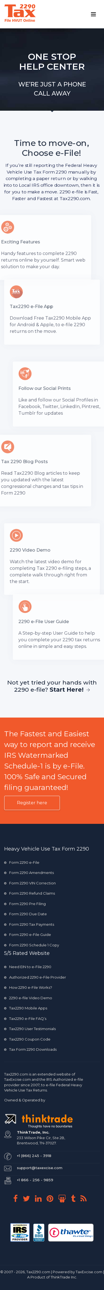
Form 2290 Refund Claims (29, 893)
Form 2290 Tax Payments (29, 924)
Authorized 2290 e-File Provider (35, 977)
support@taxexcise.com (39, 1168)
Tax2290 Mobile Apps (25, 1008)
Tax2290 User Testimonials (30, 1028)
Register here (32, 802)
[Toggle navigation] (93, 14)
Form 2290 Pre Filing (25, 903)
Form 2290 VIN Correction (30, 883)
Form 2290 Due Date (25, 914)
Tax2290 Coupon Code (27, 1039)
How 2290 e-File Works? (28, 987)
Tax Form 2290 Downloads (30, 1049)
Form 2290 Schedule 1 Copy (31, 945)
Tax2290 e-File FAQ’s (25, 1018)
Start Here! (70, 689)
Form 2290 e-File (21, 862)
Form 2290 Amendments (29, 872)
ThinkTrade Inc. (63, 1277)
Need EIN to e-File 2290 (27, 967)
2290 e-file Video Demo (28, 998)
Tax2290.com (16, 1074)
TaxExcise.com (89, 1272)
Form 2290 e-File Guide (27, 934)
